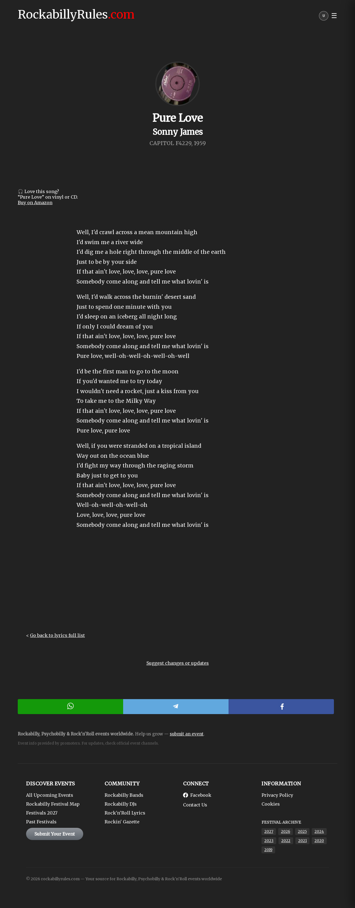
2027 (268, 831)
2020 (319, 840)
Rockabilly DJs (121, 804)
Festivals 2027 (41, 813)
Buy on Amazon (35, 202)
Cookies (271, 804)
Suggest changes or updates (177, 663)
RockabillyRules (76, 14)
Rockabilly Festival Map (53, 804)
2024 (319, 831)
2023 (268, 840)
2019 (268, 850)
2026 (285, 831)
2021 (302, 840)
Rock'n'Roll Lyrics (125, 813)
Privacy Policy (277, 795)
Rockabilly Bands (124, 795)
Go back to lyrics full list (57, 635)
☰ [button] (334, 15)
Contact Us (195, 805)
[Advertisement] (177, 585)
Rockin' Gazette (122, 821)
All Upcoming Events (49, 795)
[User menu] (323, 17)
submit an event (187, 734)
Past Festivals (41, 821)
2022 (285, 840)
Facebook (197, 795)
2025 (302, 831)
